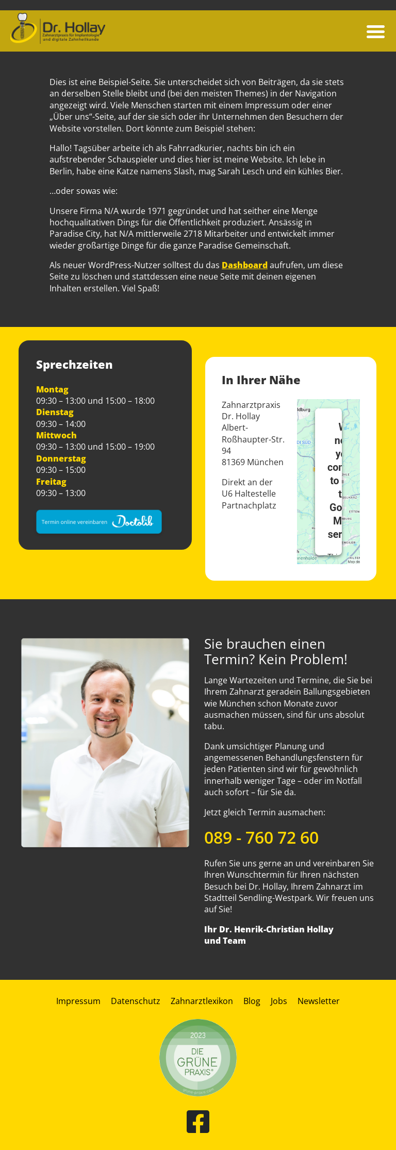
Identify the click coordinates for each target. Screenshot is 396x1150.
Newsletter (319, 1001)
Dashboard (245, 265)
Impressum (78, 1001)
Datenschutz (135, 1001)
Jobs (279, 1001)
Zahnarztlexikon (202, 1001)
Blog (251, 1001)
